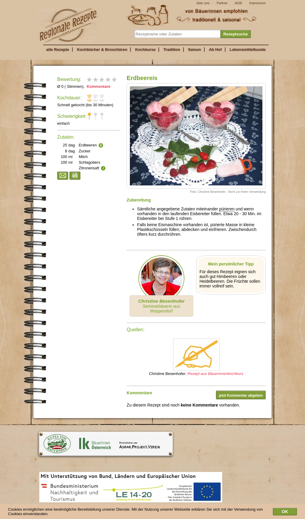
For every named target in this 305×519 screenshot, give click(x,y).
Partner (222, 3)
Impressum (257, 3)
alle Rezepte (57, 49)
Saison (194, 49)
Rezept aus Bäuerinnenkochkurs (215, 373)
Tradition (172, 49)
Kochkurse (145, 49)
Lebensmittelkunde (248, 49)
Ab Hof (215, 49)
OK (285, 513)
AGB (238, 3)
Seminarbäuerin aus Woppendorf (161, 305)
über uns (202, 3)
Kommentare (97, 86)
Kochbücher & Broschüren (102, 49)
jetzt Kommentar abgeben (241, 395)
